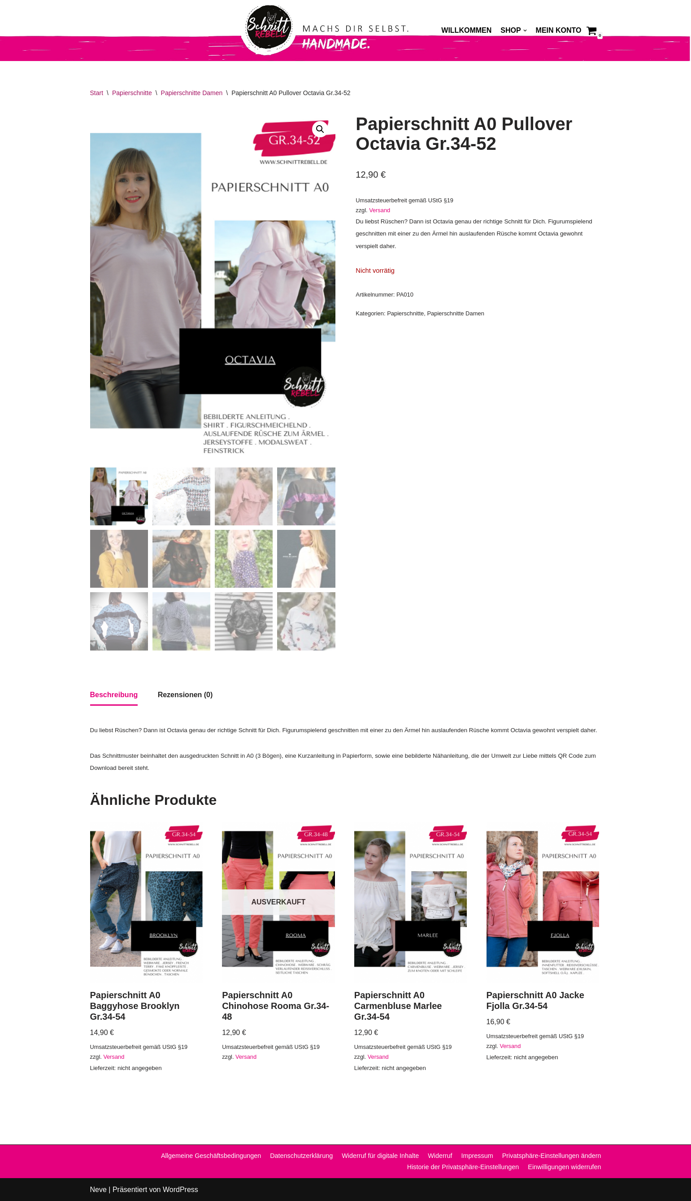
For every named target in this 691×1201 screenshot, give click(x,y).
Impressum (477, 1155)
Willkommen (466, 30)
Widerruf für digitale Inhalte (380, 1155)
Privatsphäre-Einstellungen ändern (551, 1155)
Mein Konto (559, 30)
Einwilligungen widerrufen (564, 1166)
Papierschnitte (132, 92)
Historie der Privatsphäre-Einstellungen (463, 1166)
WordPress (180, 1189)
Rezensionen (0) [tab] (185, 694)
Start (97, 92)
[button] (320, 129)
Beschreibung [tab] (114, 694)
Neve (98, 1189)
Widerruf (440, 1155)
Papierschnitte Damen (192, 92)
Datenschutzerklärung (301, 1155)
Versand (379, 210)
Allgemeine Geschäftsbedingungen (211, 1155)
